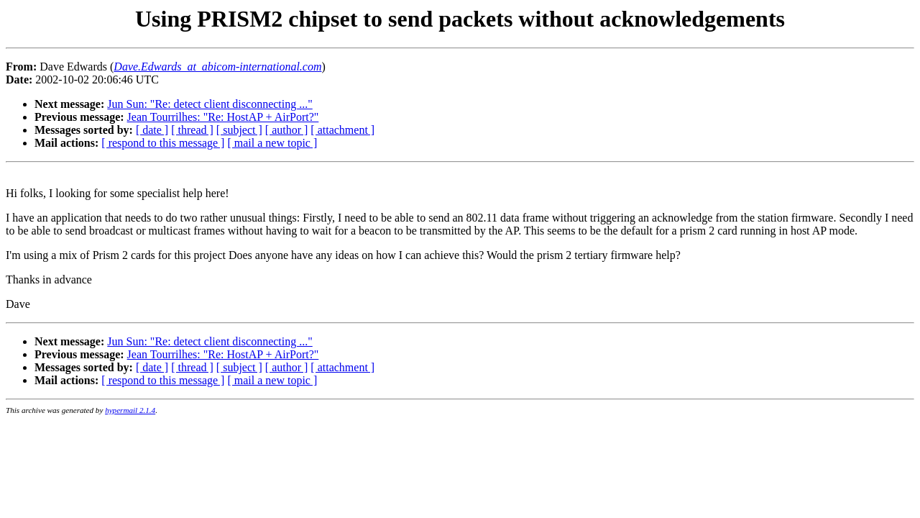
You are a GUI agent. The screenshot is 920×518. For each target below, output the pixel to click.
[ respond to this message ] (162, 143)
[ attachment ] (342, 130)
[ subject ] (239, 130)
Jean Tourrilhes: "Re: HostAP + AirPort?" (223, 117)
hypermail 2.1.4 (130, 410)
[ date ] (152, 130)
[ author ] (286, 130)
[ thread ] (192, 130)
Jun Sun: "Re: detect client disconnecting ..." (209, 104)
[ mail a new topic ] (272, 143)
